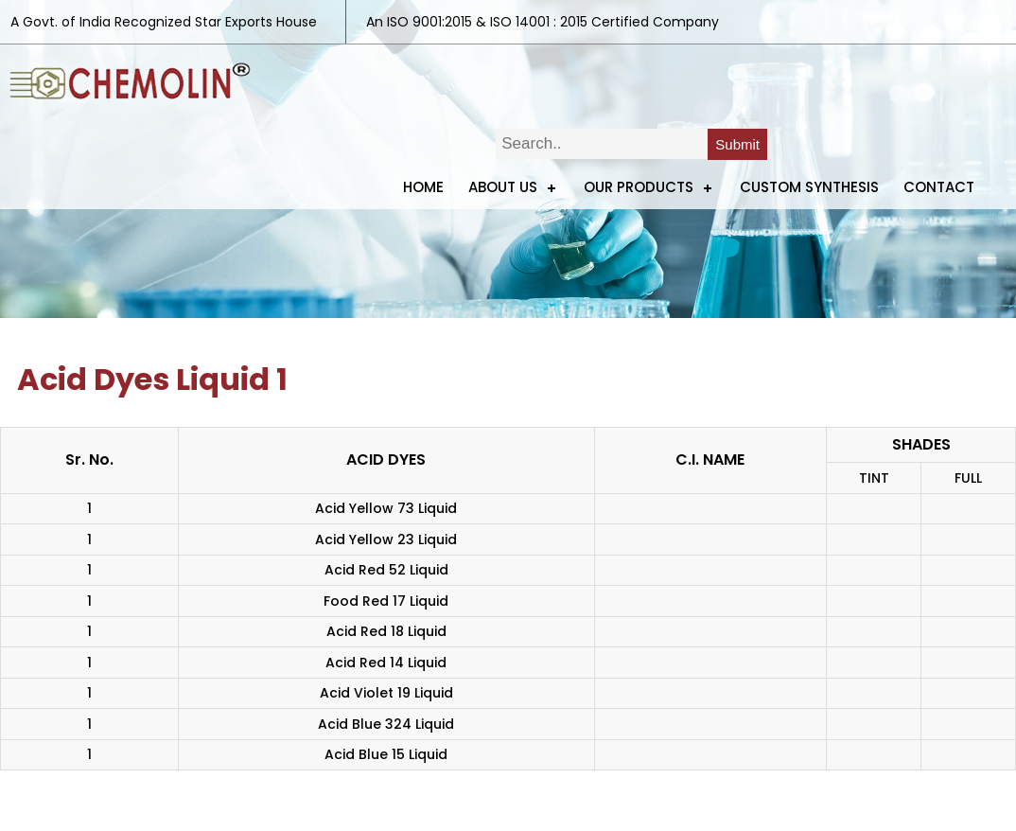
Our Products (638, 187)
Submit (737, 144)
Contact (938, 187)
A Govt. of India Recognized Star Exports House (163, 21)
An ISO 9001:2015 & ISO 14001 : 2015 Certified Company (542, 21)
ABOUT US (502, 187)
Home (423, 187)
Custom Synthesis (809, 187)
